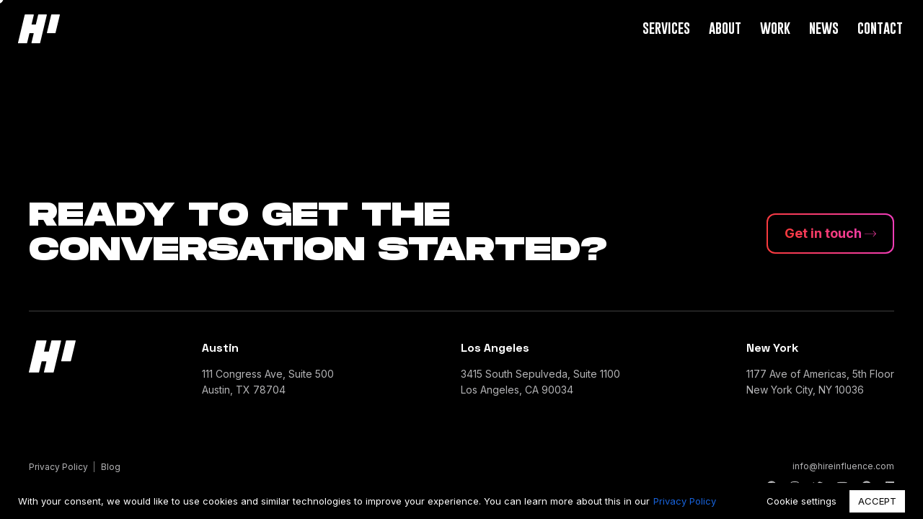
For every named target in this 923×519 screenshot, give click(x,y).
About (725, 27)
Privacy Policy (684, 501)
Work (775, 27)
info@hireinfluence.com (843, 466)
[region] (461, 501)
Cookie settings (801, 501)
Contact (880, 27)
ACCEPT (877, 501)
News (824, 27)
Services (666, 27)
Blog (110, 466)
